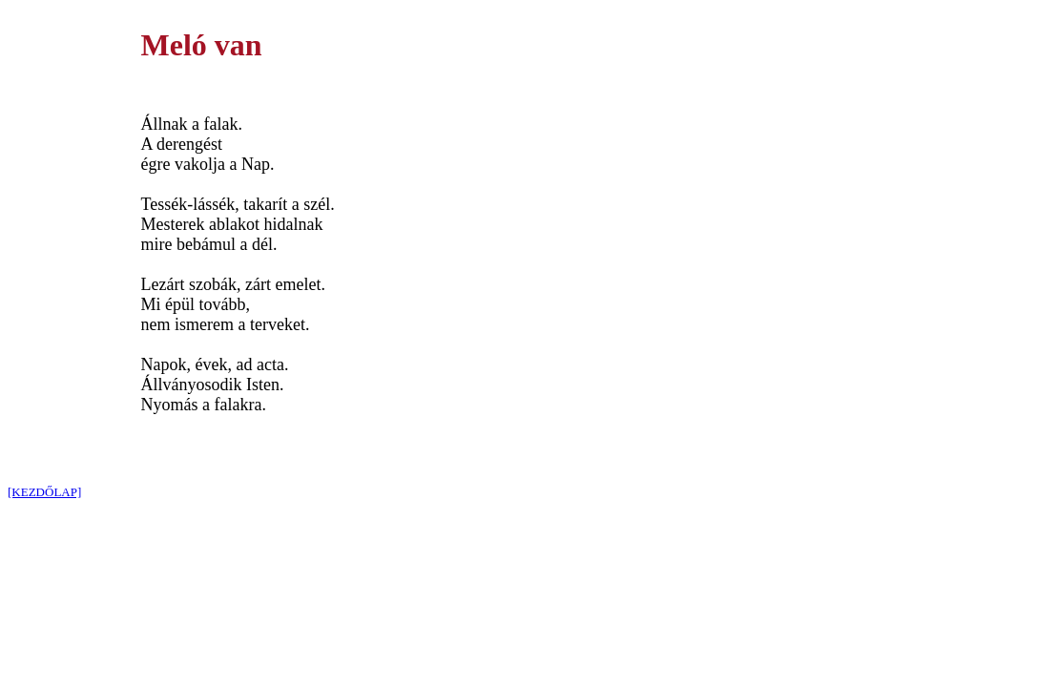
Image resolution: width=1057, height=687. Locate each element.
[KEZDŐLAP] (44, 492)
